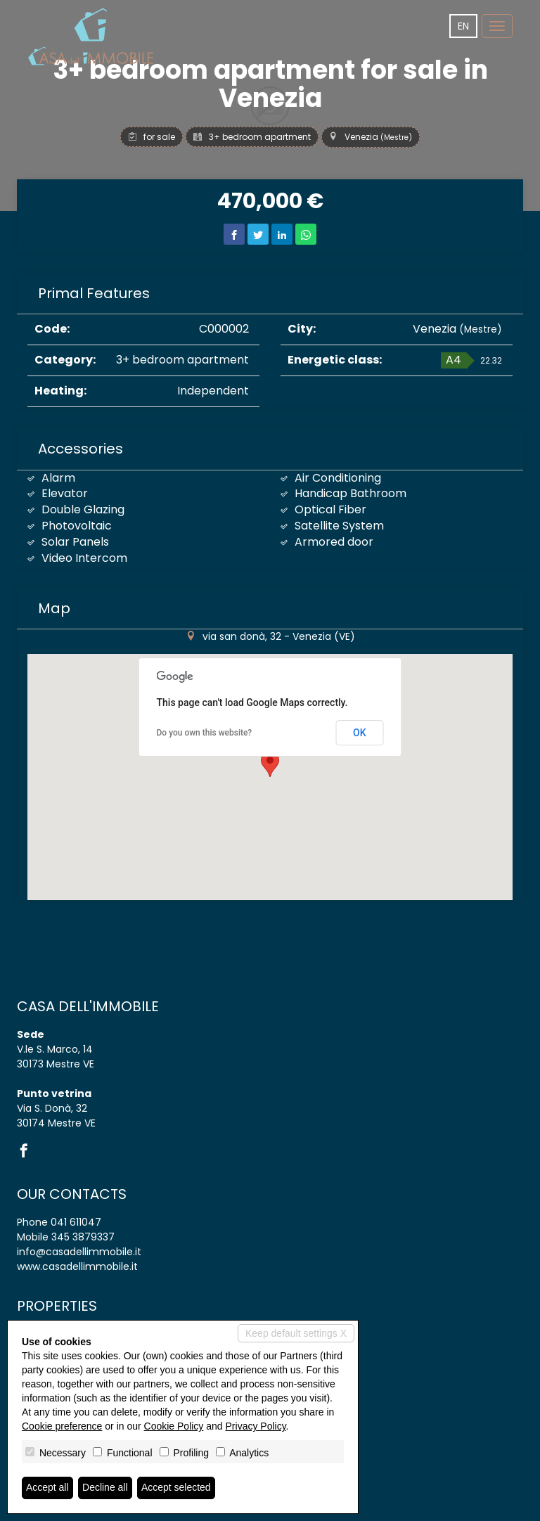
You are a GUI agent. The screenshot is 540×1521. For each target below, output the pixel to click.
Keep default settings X (296, 1333)
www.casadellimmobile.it (77, 1266)
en (463, 26)
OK (359, 732)
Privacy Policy (256, 1426)
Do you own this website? (204, 733)
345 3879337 (83, 1237)
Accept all (47, 1488)
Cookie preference (62, 1426)
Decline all (105, 1488)
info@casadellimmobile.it (79, 1252)
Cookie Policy (174, 1426)
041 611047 (76, 1222)
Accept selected (176, 1488)
